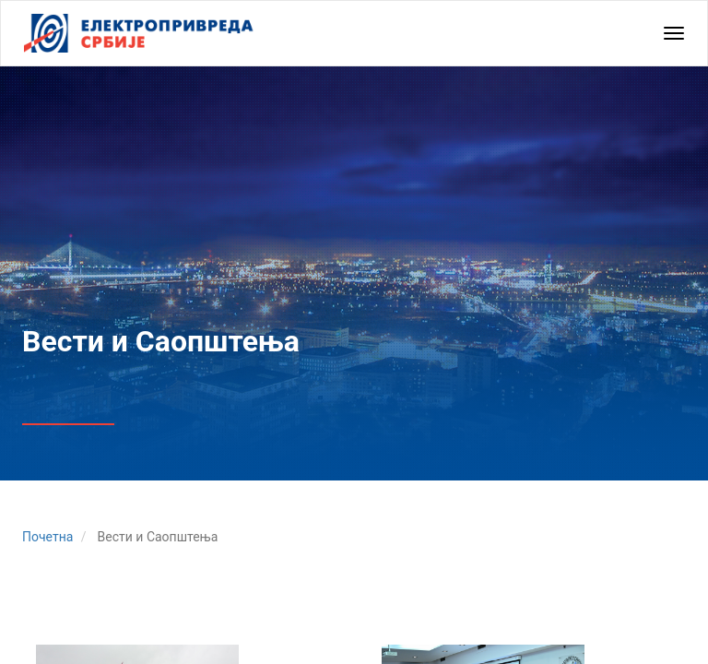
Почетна (47, 536)
